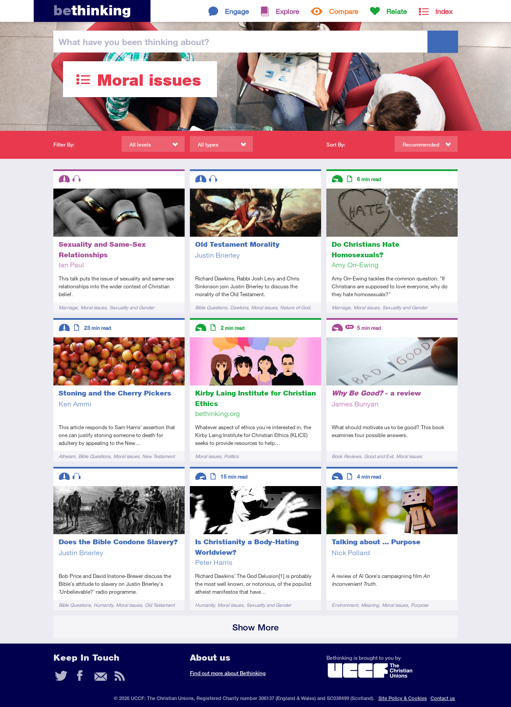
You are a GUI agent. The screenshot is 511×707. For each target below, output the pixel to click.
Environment (345, 605)
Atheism (67, 456)
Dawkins (239, 307)
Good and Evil (378, 456)
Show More (255, 627)
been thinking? (134, 41)
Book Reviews (346, 456)
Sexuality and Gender (131, 307)
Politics (231, 456)
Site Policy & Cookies (402, 698)
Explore (287, 11)
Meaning (370, 605)
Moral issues (93, 307)
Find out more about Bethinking (228, 673)
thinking (92, 10)
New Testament (158, 456)
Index (443, 11)
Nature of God (295, 307)
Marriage (68, 307)
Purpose (419, 605)
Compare (343, 11)
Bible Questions (211, 307)
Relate (396, 11)
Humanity (103, 605)
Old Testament (160, 605)
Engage (237, 11)
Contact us (442, 698)
